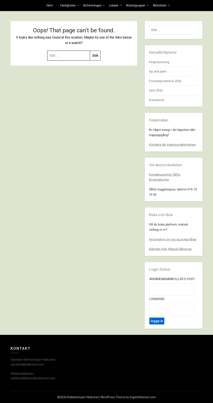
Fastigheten (68, 5)
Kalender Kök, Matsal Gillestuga (170, 249)
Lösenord (157, 299)
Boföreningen (92, 5)
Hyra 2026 (156, 90)
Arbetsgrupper (135, 5)
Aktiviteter (160, 5)
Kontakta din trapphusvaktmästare (172, 144)
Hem (50, 5)
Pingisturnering (159, 62)
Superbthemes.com (143, 397)
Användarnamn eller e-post (172, 279)
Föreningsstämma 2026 (165, 81)
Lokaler (114, 5)
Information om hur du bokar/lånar (172, 239)
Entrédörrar (156, 100)
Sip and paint (157, 71)
